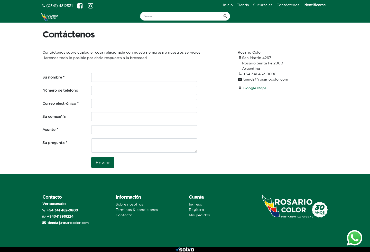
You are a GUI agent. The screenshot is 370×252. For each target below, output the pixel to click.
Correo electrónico (59, 103)
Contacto (124, 215)
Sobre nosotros (129, 204)
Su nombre (52, 77)
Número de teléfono (60, 90)
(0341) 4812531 (57, 6)
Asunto (48, 130)
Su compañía (54, 116)
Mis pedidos (199, 215)
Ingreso (195, 204)
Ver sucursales (54, 203)
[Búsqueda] (225, 16)
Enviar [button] (103, 162)
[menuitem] (228, 5)
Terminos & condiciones (137, 210)
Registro (196, 210)
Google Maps (254, 88)
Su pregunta (53, 143)
